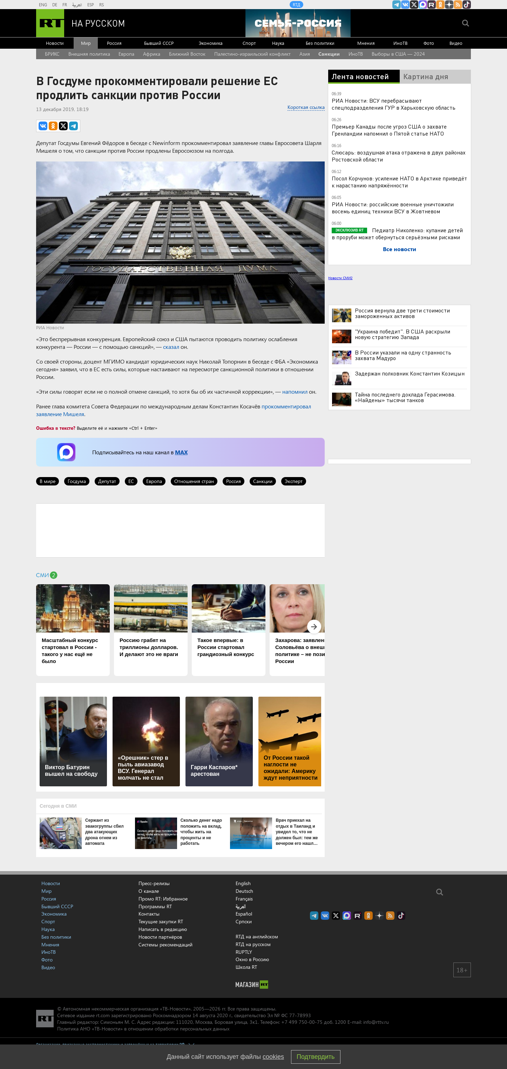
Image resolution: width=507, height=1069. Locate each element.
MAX (181, 452)
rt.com (103, 1015)
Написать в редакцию (162, 929)
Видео (455, 43)
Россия (114, 43)
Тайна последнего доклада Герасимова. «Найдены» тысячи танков (405, 397)
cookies (273, 1056)
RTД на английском (257, 936)
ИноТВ (400, 43)
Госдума (77, 481)
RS (101, 4)
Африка (151, 53)
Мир (86, 43)
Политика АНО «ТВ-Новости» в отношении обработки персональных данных (143, 1028)
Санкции (329, 53)
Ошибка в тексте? (55, 428)
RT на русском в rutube (431, 4)
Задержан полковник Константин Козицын (410, 373)
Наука (278, 43)
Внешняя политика (89, 53)
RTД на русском (253, 944)
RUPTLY (244, 952)
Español (244, 914)
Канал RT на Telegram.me (396, 4)
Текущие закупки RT (160, 921)
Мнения (366, 43)
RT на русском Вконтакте (405, 4)
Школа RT (246, 967)
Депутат (107, 481)
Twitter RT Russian (414, 4)
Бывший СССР (159, 43)
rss (458, 4)
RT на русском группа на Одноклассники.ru (440, 4)
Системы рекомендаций (165, 944)
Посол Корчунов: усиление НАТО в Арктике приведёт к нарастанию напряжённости (399, 181)
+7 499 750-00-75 (302, 1022)
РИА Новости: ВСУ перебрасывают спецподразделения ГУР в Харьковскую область (393, 104)
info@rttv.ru (376, 1022)
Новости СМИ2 (340, 277)
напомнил (294, 391)
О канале (148, 891)
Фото (429, 43)
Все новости (399, 249)
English (243, 883)
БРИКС (52, 53)
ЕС (131, 481)
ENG (43, 4)
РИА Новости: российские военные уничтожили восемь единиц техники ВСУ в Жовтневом (393, 207)
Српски (244, 921)
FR (64, 4)
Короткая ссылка (306, 107)
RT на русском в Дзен (449, 4)
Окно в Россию (252, 959)
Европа (126, 53)
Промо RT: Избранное (163, 898)
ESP (90, 4)
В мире (47, 481)
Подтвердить (315, 1056)
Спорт (249, 43)
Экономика (211, 43)
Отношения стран (194, 481)
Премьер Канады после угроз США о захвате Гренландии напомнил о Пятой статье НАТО (389, 130)
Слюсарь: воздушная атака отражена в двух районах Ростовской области (399, 156)
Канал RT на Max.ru (423, 4)
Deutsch (244, 891)
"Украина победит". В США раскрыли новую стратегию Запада (402, 334)
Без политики (320, 43)
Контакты (149, 913)
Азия (304, 53)
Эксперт (294, 481)
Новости (55, 43)
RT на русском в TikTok (466, 4)
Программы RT (155, 906)
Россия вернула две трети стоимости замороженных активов (402, 313)
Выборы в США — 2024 (398, 53)
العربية (77, 4)
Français (244, 899)
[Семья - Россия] (298, 23)
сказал (171, 346)
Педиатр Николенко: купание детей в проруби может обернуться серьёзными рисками (397, 233)
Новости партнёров (160, 936)
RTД (296, 4)
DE (54, 4)
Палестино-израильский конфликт (252, 53)
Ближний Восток (187, 53)
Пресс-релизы (154, 883)
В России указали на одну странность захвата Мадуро (403, 355)
